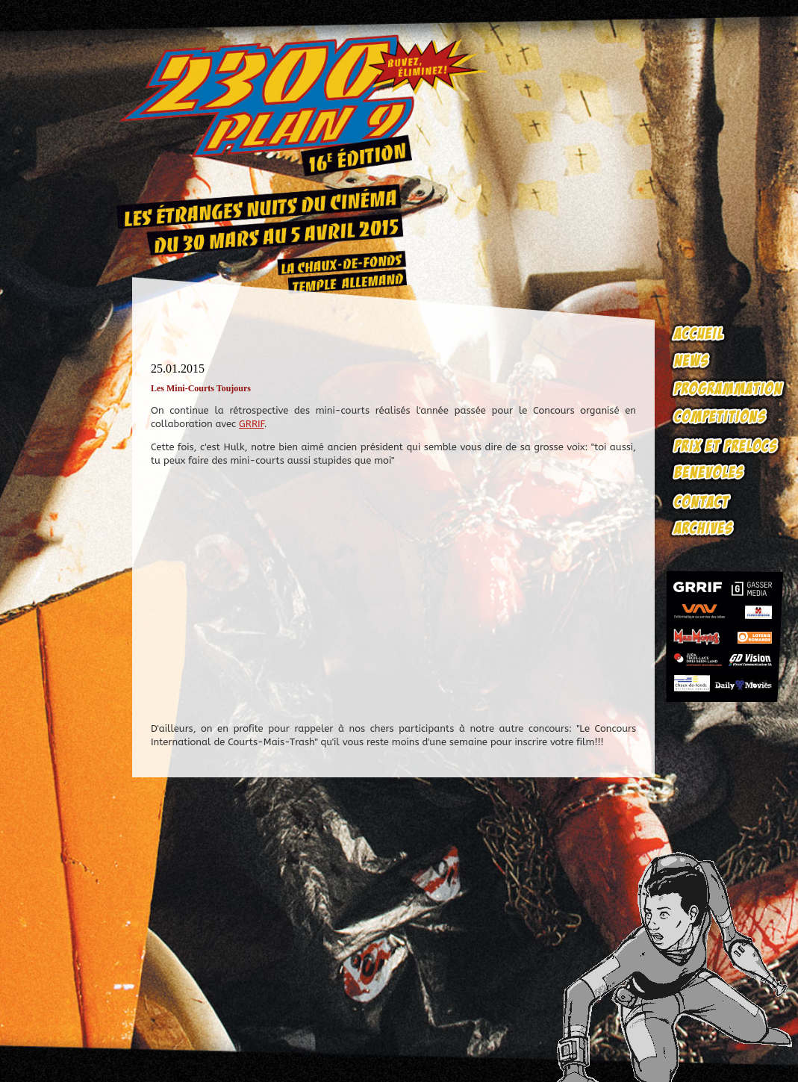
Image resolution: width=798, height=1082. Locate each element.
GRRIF (251, 423)
